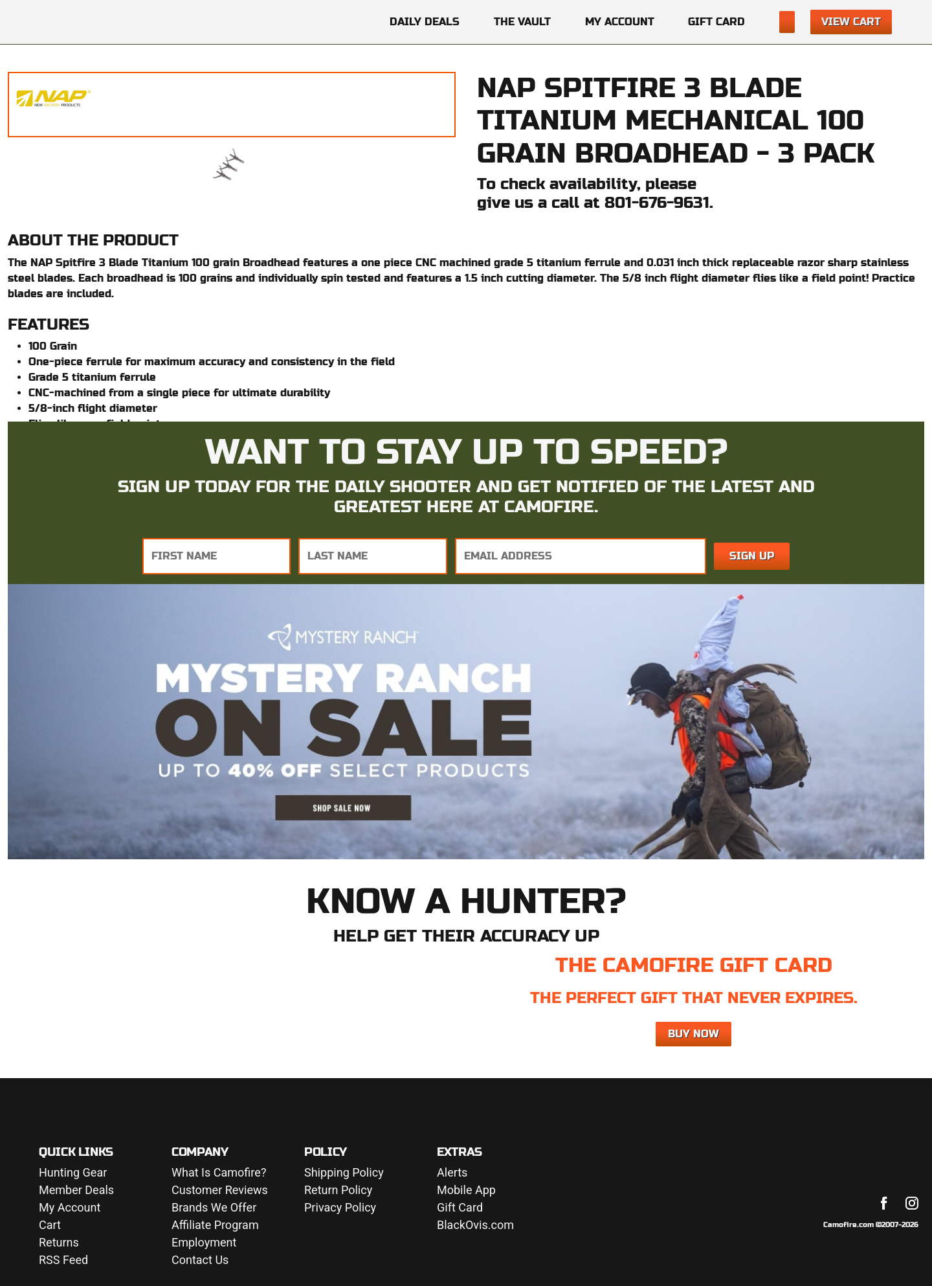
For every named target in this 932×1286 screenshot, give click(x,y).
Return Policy (338, 1190)
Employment (204, 1243)
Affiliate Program (215, 1225)
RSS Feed (63, 1260)
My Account (619, 22)
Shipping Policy (344, 1173)
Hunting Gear (73, 1173)
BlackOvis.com (475, 1225)
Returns (59, 1243)
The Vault (522, 22)
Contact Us (200, 1260)
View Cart (851, 22)
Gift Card (716, 22)
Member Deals (76, 1190)
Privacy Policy (340, 1208)
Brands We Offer (214, 1208)
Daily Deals (425, 22)
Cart (50, 1225)
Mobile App (466, 1190)
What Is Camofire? (219, 1173)
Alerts (452, 1173)
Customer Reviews (220, 1190)
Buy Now (693, 1034)
